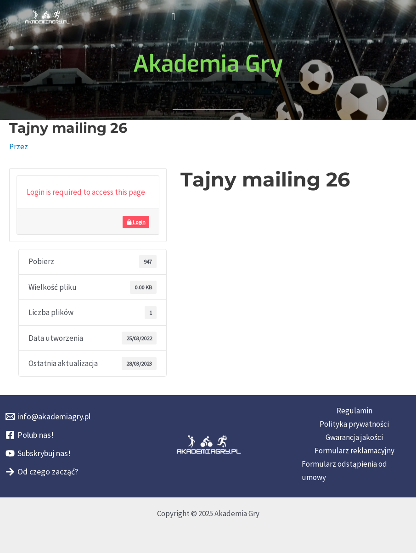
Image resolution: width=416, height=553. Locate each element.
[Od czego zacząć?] (41, 471)
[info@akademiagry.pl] (48, 416)
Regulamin (354, 411)
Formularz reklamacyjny (354, 451)
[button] (173, 16)
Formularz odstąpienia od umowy (344, 470)
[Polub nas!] (29, 435)
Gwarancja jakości (354, 437)
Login (136, 222)
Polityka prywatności (354, 424)
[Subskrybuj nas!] (38, 453)
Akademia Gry (208, 64)
